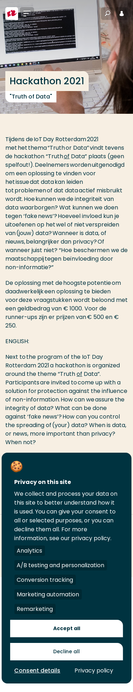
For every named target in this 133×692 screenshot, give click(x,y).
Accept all (66, 628)
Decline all (66, 651)
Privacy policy (93, 670)
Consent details (37, 670)
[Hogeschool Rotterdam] (11, 13)
